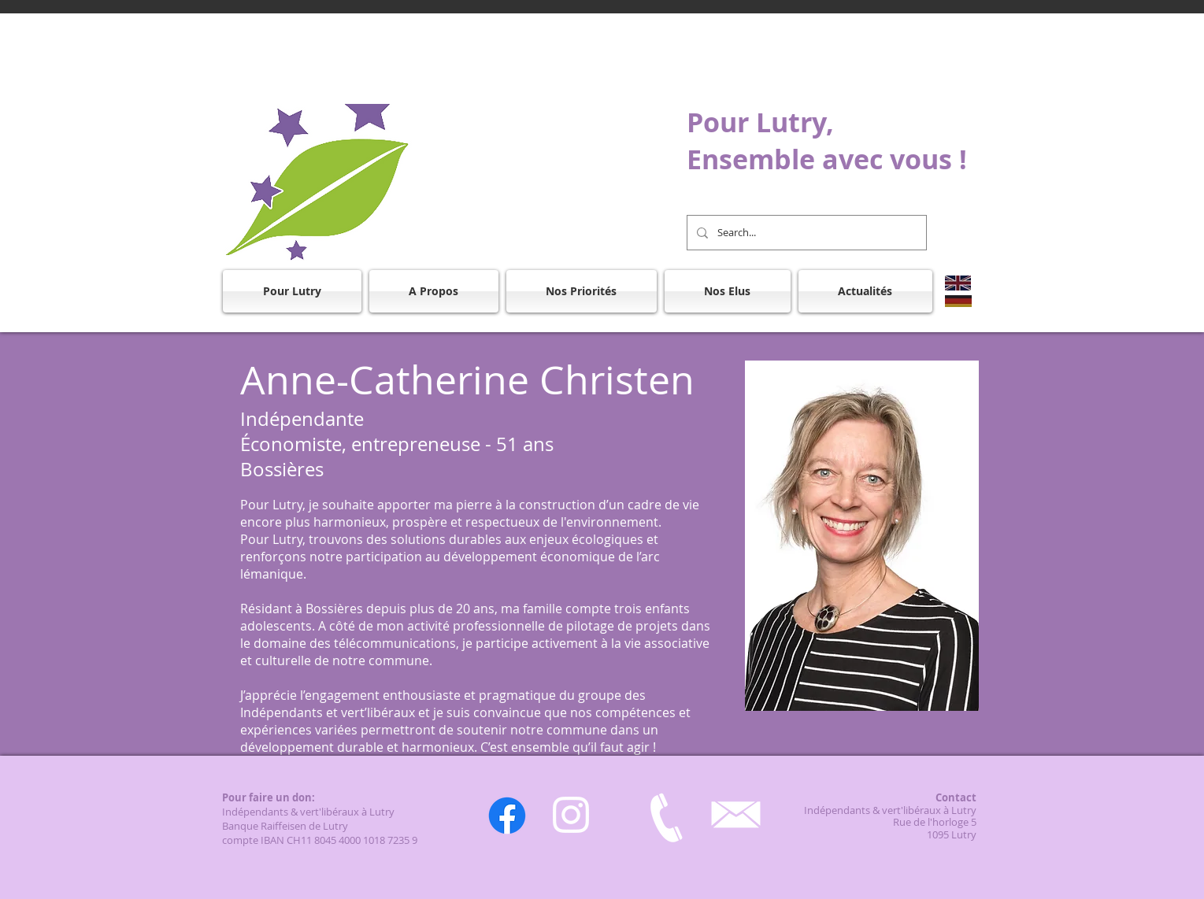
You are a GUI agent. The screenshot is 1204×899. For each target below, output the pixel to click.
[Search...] (805, 233)
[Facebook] (507, 815)
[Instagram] (570, 814)
